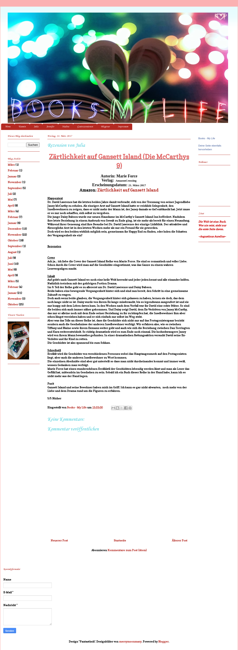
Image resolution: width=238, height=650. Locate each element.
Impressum (123, 126)
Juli (10, 193)
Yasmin (22, 126)
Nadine (65, 126)
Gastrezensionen (85, 126)
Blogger (163, 641)
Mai (10, 199)
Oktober (13, 240)
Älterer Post (179, 540)
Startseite (120, 540)
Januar (12, 176)
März (11, 164)
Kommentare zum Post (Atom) (127, 550)
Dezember (14, 228)
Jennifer (50, 126)
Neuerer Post (59, 540)
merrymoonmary (130, 641)
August (12, 252)
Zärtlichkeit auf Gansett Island (127, 190)
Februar (13, 170)
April (11, 205)
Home (8, 126)
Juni (10, 263)
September (15, 188)
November (14, 182)
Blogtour (105, 126)
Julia (36, 126)
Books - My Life (206, 138)
